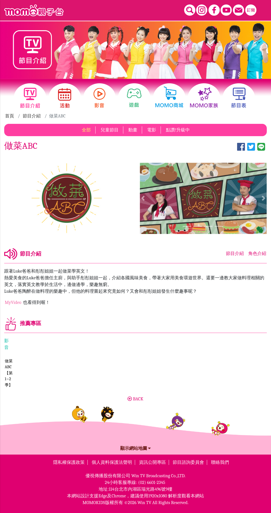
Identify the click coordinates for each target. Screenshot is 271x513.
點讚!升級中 (178, 128)
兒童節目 (110, 128)
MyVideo (13, 301)
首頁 (9, 114)
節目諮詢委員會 (188, 461)
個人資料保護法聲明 (112, 461)
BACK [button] (135, 397)
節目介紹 (32, 114)
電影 (151, 128)
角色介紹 (257, 252)
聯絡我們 (220, 461)
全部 (86, 128)
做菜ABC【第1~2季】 (23, 383)
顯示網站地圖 (135, 447)
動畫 (132, 128)
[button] (143, 197)
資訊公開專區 (152, 461)
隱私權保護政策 (69, 461)
